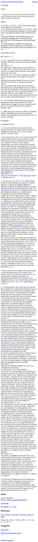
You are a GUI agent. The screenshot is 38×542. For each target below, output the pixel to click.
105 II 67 (8, 515)
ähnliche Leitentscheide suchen (11, 533)
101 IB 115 (29, 515)
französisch (16, 500)
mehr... (3, 516)
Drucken (20, 2)
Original (34, 2)
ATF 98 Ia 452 (19, 346)
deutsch (9, 500)
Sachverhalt (5, 503)
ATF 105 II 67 (22, 188)
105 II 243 (15, 515)
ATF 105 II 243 (25, 175)
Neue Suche (5, 530)
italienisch (23, 500)
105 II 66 (22, 515)
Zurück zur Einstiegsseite (9, 2)
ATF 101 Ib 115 (6, 190)
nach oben (10, 540)
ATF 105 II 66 (6, 172)
